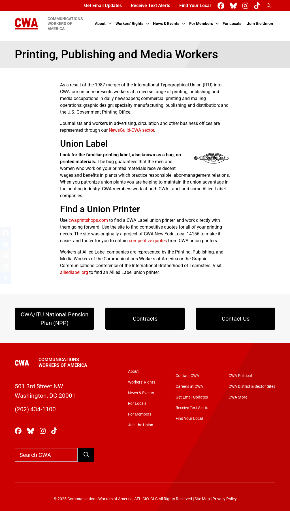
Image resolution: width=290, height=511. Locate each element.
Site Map (202, 499)
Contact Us (236, 318)
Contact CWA (187, 375)
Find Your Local (195, 5)
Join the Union (260, 23)
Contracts (145, 318)
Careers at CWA (189, 386)
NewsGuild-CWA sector (131, 130)
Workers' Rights (129, 23)
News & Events (166, 23)
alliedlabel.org (74, 272)
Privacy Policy (224, 499)
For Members (201, 23)
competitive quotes (148, 240)
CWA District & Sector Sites (252, 386)
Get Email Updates (103, 5)
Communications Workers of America (63, 362)
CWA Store (238, 397)
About (100, 23)
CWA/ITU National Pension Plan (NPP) (54, 318)
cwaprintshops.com (88, 220)
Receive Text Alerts (150, 5)
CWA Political (240, 375)
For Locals (232, 23)
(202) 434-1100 (35, 409)
